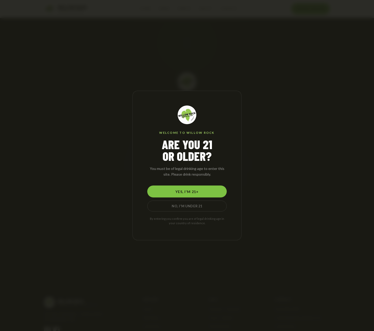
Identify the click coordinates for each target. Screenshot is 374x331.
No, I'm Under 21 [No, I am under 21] (187, 206)
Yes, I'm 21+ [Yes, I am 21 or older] (187, 191)
